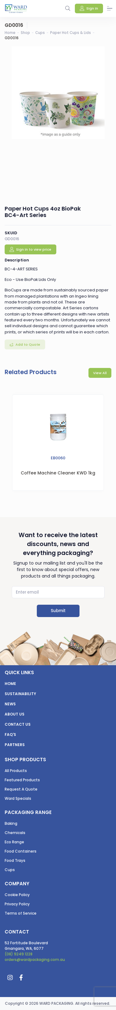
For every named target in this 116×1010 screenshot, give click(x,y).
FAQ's (10, 734)
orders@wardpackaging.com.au (35, 959)
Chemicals (15, 832)
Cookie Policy (17, 894)
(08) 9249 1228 (18, 954)
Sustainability (20, 693)
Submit (58, 611)
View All (100, 372)
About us (14, 714)
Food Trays (15, 860)
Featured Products (22, 780)
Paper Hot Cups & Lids (70, 32)
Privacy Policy (17, 904)
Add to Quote (27, 344)
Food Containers (21, 851)
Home (10, 32)
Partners (15, 744)
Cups (40, 32)
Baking (11, 823)
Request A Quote (21, 789)
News (10, 704)
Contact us (18, 724)
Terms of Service (21, 913)
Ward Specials (18, 798)
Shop (25, 32)
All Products (16, 770)
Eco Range (14, 842)
